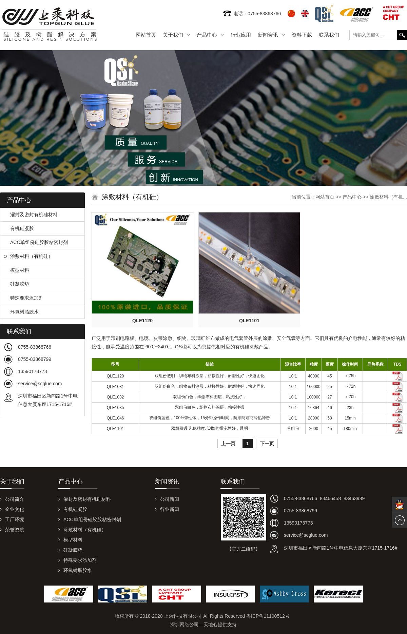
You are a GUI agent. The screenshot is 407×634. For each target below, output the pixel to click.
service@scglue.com (40, 383)
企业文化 (12, 509)
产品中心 (210, 35)
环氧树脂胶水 (21, 311)
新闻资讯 (271, 35)
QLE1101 (249, 320)
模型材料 (16, 270)
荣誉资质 (12, 529)
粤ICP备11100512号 (268, 616)
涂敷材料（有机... (388, 197)
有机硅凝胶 (19, 228)
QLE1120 (142, 320)
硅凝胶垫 (16, 284)
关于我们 (176, 35)
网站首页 (146, 35)
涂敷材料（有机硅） (28, 256)
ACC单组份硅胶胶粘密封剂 (36, 242)
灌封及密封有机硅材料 (31, 214)
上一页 (228, 443)
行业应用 (241, 35)
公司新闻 (167, 499)
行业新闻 (167, 509)
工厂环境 (12, 519)
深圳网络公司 (184, 624)
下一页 (267, 443)
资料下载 (302, 35)
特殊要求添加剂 (23, 298)
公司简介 (12, 499)
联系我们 (329, 35)
